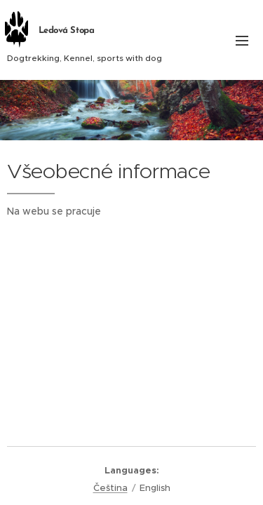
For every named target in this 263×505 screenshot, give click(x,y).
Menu (242, 40)
